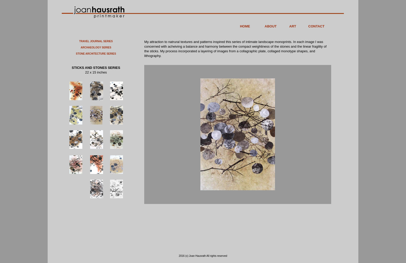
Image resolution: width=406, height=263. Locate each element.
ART (292, 26)
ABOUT (271, 26)
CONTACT (316, 26)
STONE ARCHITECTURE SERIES (96, 53)
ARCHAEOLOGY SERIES (96, 47)
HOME (245, 26)
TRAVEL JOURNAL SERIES (96, 41)
